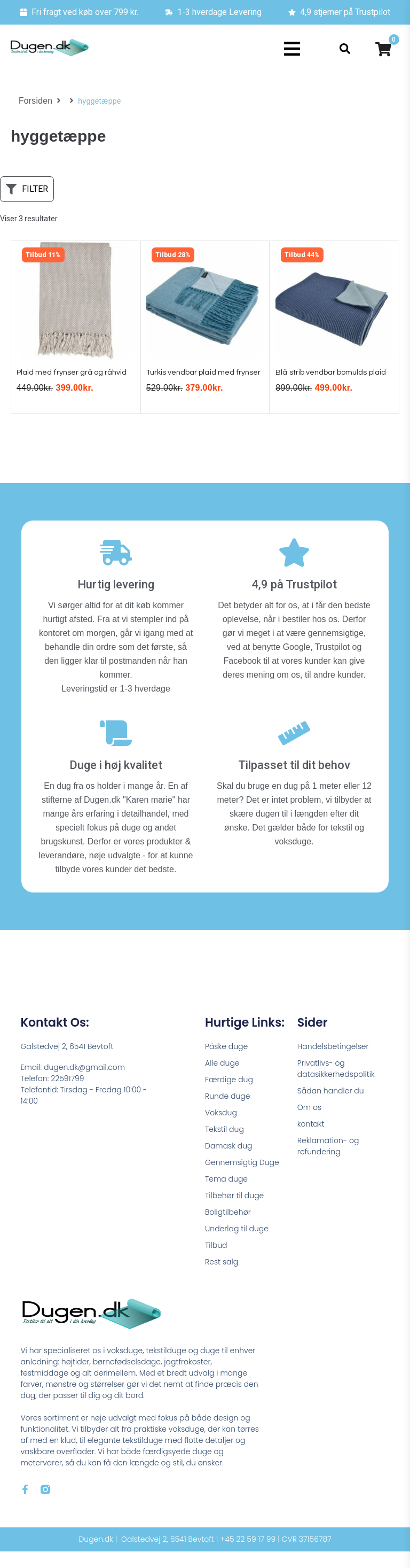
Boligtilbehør (228, 1228)
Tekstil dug (224, 1145)
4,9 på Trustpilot (294, 601)
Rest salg (221, 1278)
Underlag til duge (237, 1245)
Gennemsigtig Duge (242, 1179)
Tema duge (226, 1195)
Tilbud (216, 1261)
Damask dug (229, 1162)
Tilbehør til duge (234, 1212)
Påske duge (226, 1063)
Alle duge (222, 1079)
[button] (292, 49)
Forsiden (34, 101)
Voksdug (221, 1129)
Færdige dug (229, 1096)
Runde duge (227, 1112)
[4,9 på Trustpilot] (294, 570)
